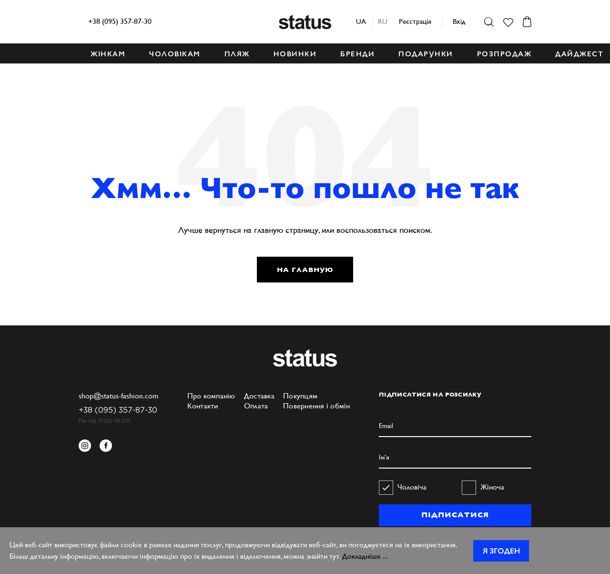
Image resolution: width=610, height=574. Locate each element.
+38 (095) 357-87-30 (120, 21)
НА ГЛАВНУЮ (305, 269)
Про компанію (211, 395)
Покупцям (300, 395)
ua (361, 21)
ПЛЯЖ (237, 54)
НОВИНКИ (295, 54)
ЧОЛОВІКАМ (175, 54)
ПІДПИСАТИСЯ (454, 515)
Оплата (256, 405)
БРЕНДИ (357, 54)
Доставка (259, 395)
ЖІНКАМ (108, 54)
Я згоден (501, 550)
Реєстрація (415, 21)
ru (382, 21)
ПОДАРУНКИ (425, 54)
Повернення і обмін (316, 405)
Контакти (202, 405)
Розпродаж (504, 54)
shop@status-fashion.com (118, 395)
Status (305, 22)
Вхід (459, 21)
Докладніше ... (365, 556)
